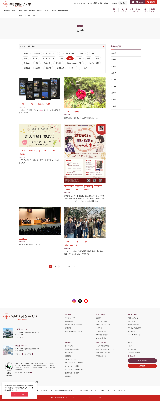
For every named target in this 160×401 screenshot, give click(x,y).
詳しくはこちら (19, 394)
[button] (7, 10)
